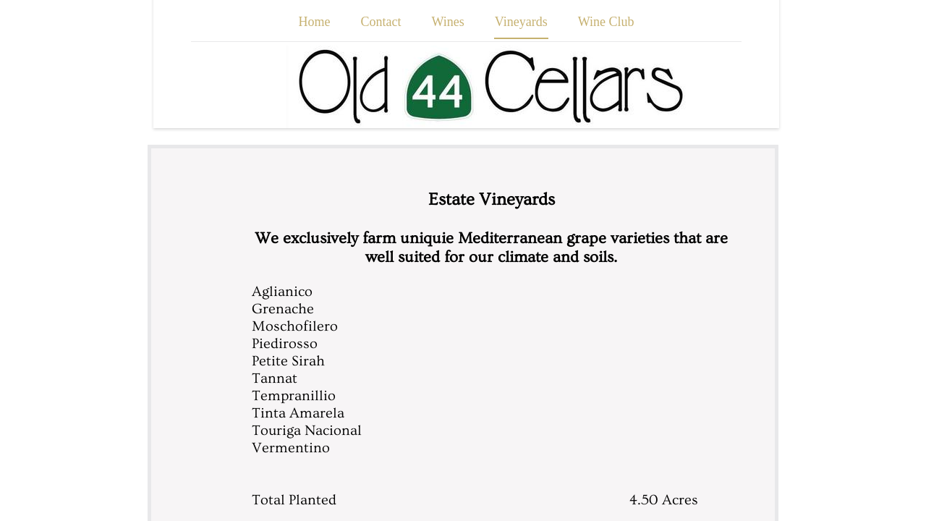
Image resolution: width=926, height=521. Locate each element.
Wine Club (606, 21)
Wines (448, 21)
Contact (381, 21)
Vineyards (521, 21)
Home (315, 21)
